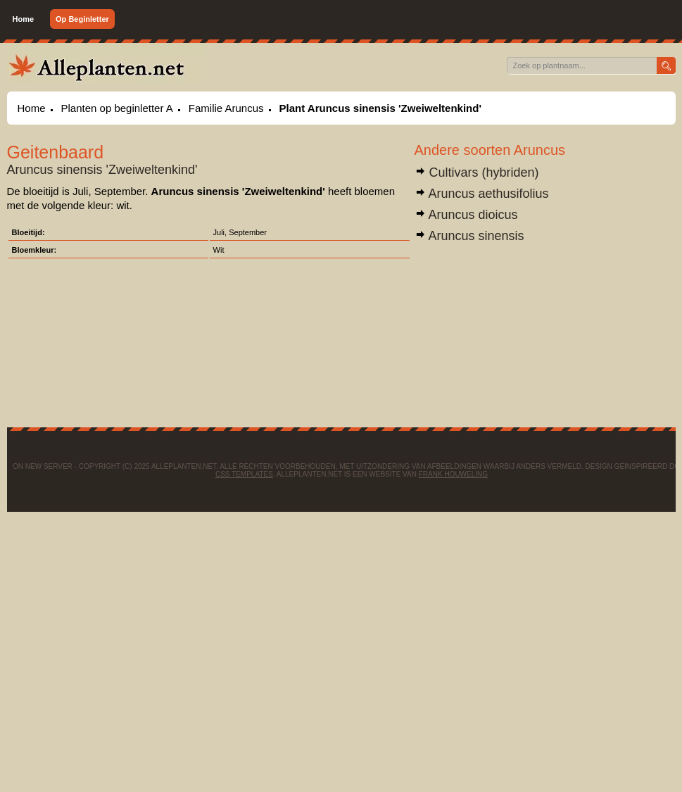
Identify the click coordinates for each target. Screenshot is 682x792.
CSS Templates (244, 474)
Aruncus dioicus (466, 215)
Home (23, 19)
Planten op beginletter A (117, 108)
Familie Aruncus (226, 108)
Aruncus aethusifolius (482, 194)
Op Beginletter (82, 19)
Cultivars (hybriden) (477, 172)
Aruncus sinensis (469, 236)
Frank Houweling (453, 474)
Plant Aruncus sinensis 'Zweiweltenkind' (380, 108)
